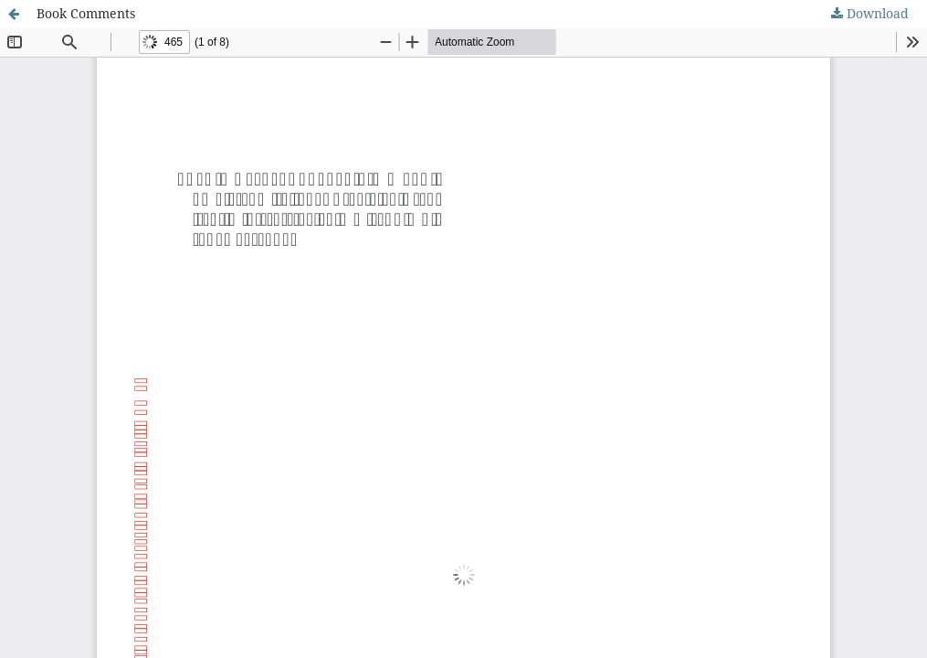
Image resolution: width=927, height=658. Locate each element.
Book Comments (86, 13)
